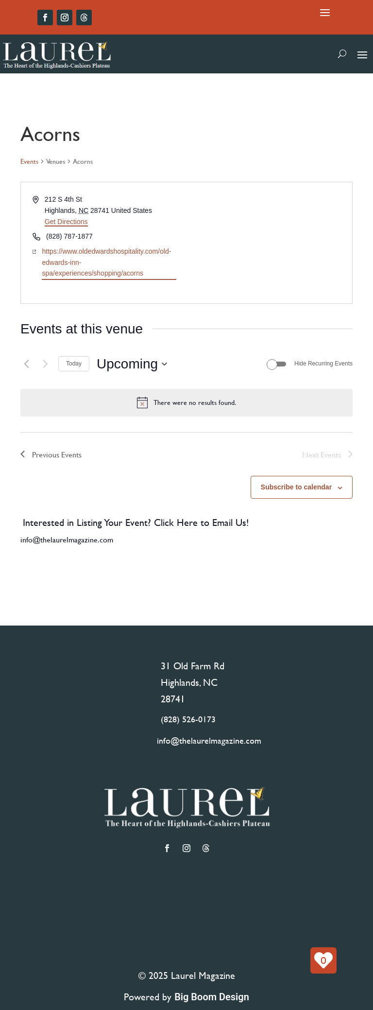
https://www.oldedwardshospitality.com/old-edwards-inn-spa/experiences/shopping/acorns (106, 262)
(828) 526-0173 (188, 719)
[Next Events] (45, 364)
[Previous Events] (26, 364)
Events (29, 161)
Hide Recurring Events (323, 363)
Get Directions (66, 222)
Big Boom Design (211, 997)
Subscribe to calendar (296, 487)
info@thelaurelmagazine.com (66, 539)
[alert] (186, 402)
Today (74, 363)
